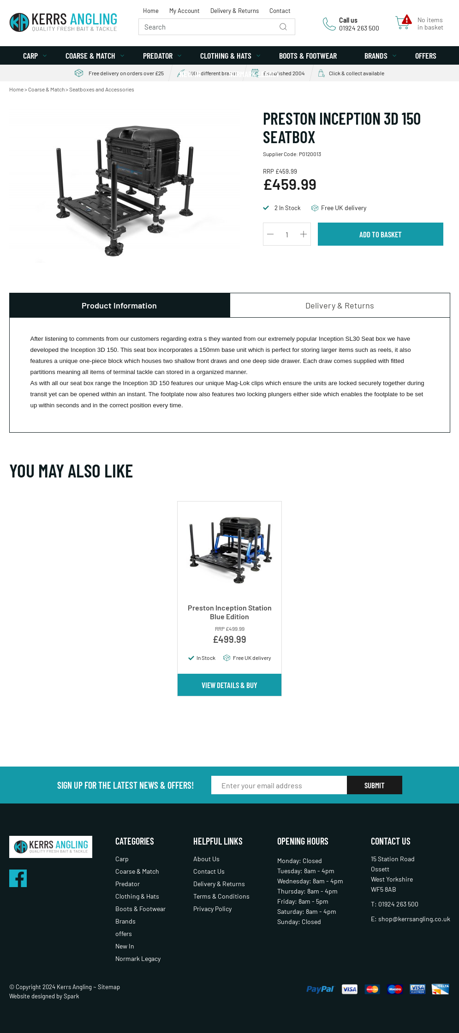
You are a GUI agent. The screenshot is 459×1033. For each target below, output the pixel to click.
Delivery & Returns (234, 10)
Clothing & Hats (225, 55)
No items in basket (430, 23)
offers (425, 55)
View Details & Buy (229, 684)
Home (151, 10)
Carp (30, 55)
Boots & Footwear (308, 55)
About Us (206, 859)
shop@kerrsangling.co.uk (414, 919)
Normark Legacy (254, 74)
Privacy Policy (212, 908)
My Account (184, 10)
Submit (374, 785)
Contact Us (209, 871)
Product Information (119, 305)
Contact (280, 10)
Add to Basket (380, 234)
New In (190, 74)
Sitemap (109, 987)
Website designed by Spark (44, 996)
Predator (158, 55)
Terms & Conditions (221, 896)
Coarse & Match (90, 55)
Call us (348, 20)
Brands (375, 55)
